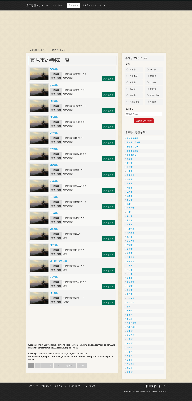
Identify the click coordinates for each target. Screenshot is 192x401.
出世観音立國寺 (58, 261)
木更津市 (130, 175)
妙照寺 (54, 181)
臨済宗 (133, 89)
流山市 (129, 224)
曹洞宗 (153, 76)
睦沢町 (129, 343)
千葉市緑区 (131, 154)
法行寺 (54, 197)
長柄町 (129, 355)
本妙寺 (54, 117)
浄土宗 (153, 69)
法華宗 (133, 95)
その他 (153, 101)
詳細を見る (108, 78)
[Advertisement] (96, 29)
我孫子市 (130, 232)
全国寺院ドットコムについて (95, 5)
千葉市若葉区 (132, 150)
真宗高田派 (134, 101)
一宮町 (129, 339)
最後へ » (70, 365)
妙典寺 (54, 277)
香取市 (129, 290)
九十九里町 (131, 327)
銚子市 (129, 159)
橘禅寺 (54, 229)
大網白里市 (131, 323)
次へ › (58, 365)
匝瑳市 (129, 286)
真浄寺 (54, 293)
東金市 (129, 200)
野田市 (129, 183)
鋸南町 (129, 372)
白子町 (129, 351)
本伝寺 (54, 245)
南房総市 (130, 282)
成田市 (129, 191)
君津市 (129, 245)
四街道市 (130, 257)
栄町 (129, 306)
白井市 (129, 273)
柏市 (129, 212)
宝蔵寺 (54, 69)
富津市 (129, 249)
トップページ (58, 5)
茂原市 (129, 187)
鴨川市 (129, 236)
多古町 (129, 314)
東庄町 (129, 318)
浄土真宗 (134, 76)
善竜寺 (54, 165)
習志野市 (130, 208)
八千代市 (130, 228)
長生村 (129, 347)
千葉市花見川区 (133, 142)
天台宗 (153, 82)
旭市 (129, 204)
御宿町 (129, 368)
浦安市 (129, 253)
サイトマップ (89, 386)
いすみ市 (130, 298)
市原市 (129, 220)
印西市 (129, 269)
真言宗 (133, 82)
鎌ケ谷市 (130, 241)
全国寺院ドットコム (37, 5)
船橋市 (129, 167)
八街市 (129, 265)
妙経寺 (54, 85)
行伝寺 (54, 133)
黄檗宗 (153, 89)
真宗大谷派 (155, 95)
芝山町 (129, 331)
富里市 (129, 277)
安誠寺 (54, 149)
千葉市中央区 (132, 138)
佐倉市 (129, 195)
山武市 (129, 294)
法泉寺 (54, 213)
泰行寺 (54, 101)
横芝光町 (130, 335)
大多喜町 (130, 364)
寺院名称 (129, 109)
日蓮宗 (133, 69)
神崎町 (129, 310)
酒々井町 (130, 302)
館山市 (129, 171)
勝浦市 (129, 216)
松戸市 (129, 179)
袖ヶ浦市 (130, 261)
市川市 (129, 163)
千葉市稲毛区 (132, 146)
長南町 (129, 360)
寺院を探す (73, 5)
